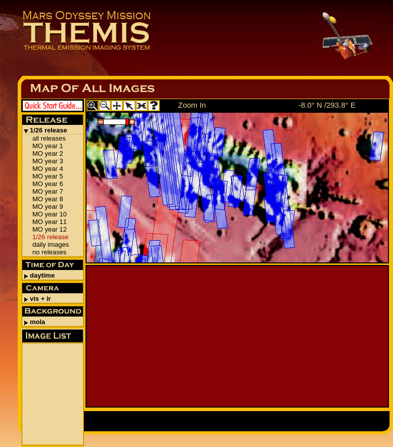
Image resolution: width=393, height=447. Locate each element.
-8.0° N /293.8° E (327, 105)
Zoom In (192, 105)
